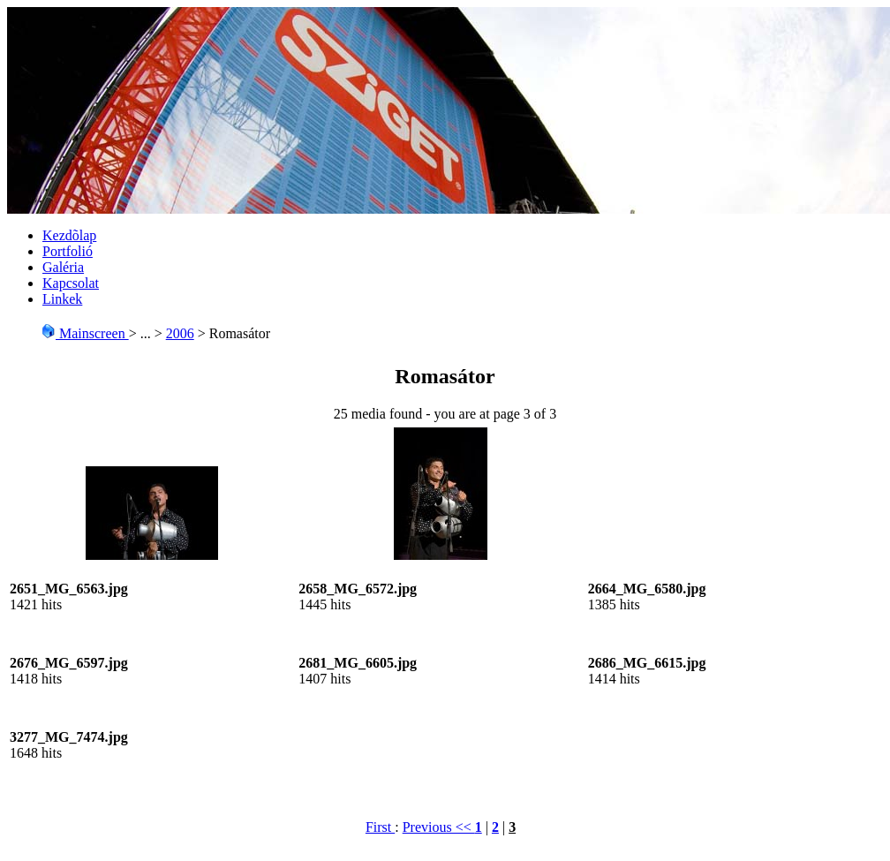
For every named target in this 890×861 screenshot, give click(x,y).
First (380, 827)
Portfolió (67, 251)
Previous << (439, 827)
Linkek (62, 298)
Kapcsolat (70, 283)
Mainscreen (85, 333)
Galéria (63, 267)
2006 (180, 333)
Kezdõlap (69, 235)
